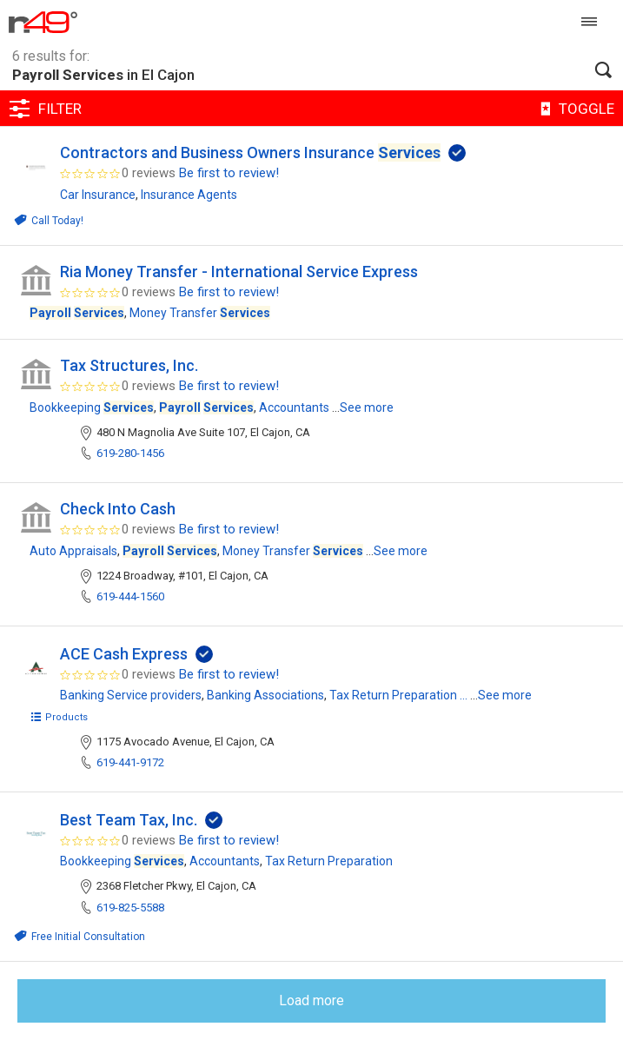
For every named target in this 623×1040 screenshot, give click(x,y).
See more (367, 407)
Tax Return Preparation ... (398, 695)
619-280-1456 (130, 453)
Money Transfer (199, 313)
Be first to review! (229, 173)
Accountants (294, 407)
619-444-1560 (130, 596)
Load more (311, 1000)
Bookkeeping (92, 407)
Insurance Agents (189, 195)
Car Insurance (98, 195)
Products (59, 717)
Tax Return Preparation (329, 861)
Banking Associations (265, 695)
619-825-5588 (130, 907)
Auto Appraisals (73, 551)
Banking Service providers (131, 695)
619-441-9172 (130, 762)
